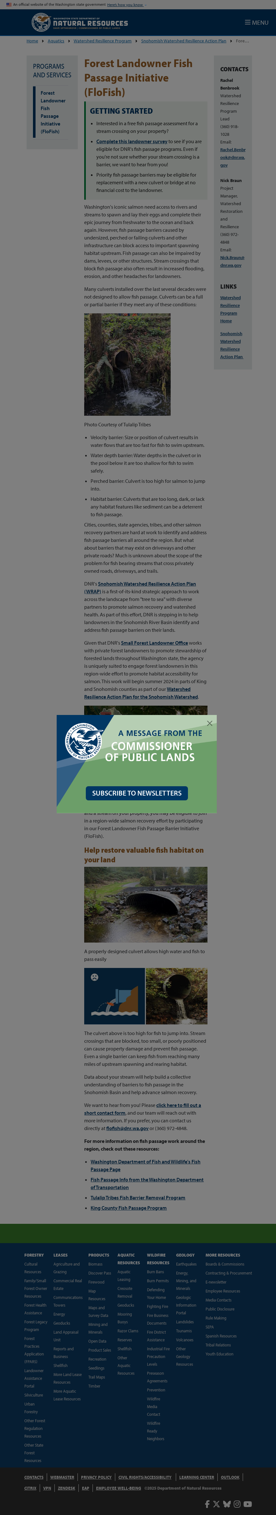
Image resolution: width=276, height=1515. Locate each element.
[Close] (211, 723)
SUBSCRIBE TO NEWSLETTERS (138, 792)
